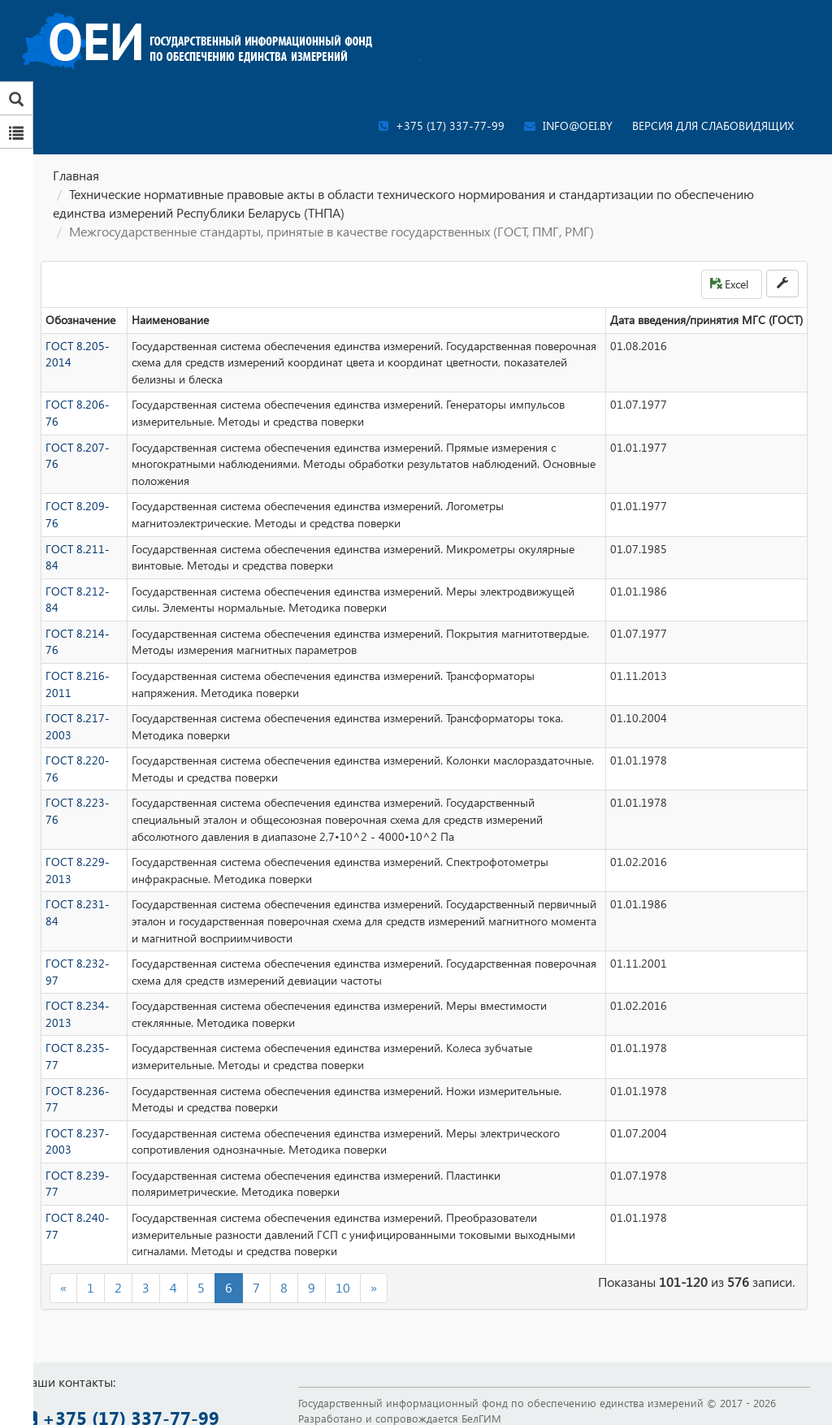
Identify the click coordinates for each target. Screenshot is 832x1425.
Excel (729, 284)
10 (343, 1287)
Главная (76, 175)
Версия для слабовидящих (713, 125)
